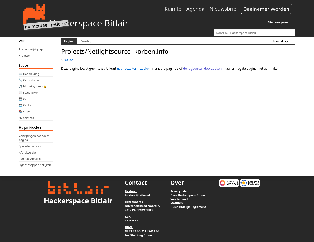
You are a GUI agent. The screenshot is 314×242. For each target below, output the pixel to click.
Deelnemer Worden (266, 8)
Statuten (176, 203)
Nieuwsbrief (224, 8)
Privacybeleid (179, 191)
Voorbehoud (179, 199)
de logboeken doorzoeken (202, 68)
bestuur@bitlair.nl (137, 195)
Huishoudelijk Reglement (188, 207)
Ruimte (172, 8)
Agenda (195, 8)
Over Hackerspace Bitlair (187, 195)
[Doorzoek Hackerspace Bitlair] (254, 32)
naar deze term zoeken (134, 68)
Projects (68, 60)
